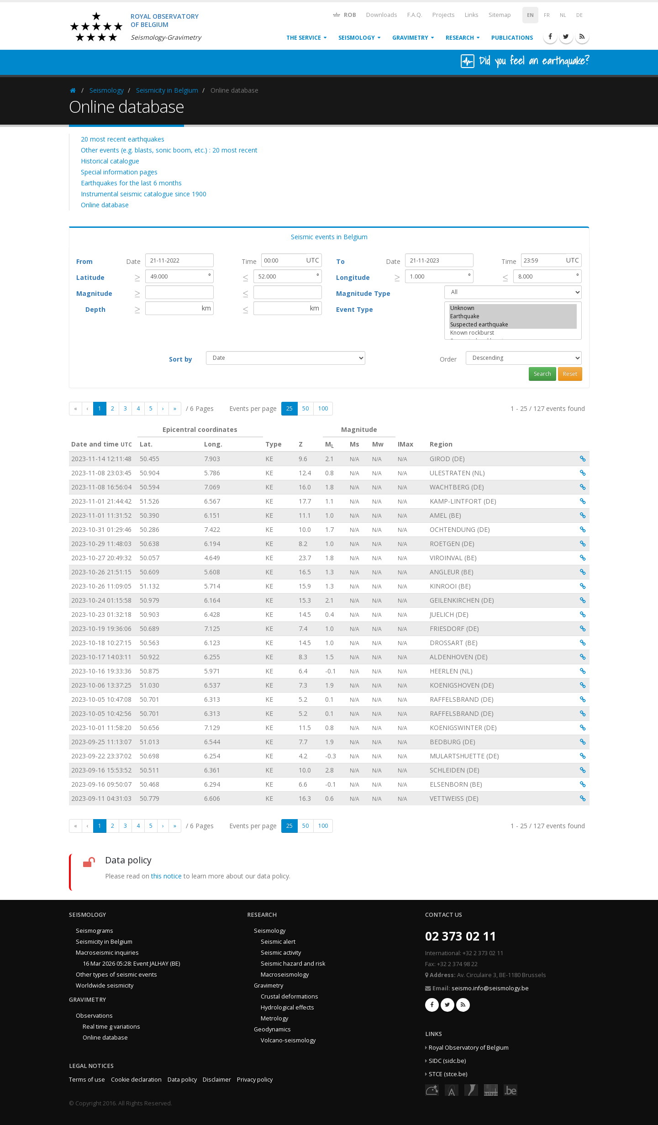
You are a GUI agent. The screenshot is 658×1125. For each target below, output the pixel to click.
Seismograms (94, 931)
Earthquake (513, 316)
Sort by (180, 359)
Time (249, 261)
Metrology (274, 1018)
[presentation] (137, 277)
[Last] (174, 408)
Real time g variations (111, 1026)
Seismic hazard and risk (293, 963)
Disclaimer (217, 1079)
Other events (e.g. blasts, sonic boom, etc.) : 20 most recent (169, 150)
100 (323, 408)
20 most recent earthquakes (122, 139)
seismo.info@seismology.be (490, 988)
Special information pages (119, 172)
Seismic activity (281, 953)
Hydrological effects (287, 1007)
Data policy (182, 1079)
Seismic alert (278, 942)
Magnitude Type (363, 293)
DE (579, 15)
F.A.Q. (414, 15)
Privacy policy (255, 1079)
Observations (94, 1016)
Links (472, 15)
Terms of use (87, 1079)
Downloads (381, 15)
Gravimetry (410, 38)
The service (303, 38)
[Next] (163, 408)
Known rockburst (513, 333)
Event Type (354, 309)
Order (448, 359)
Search (542, 374)
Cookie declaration (136, 1079)
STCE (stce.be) (448, 1074)
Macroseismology (285, 974)
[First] (75, 408)
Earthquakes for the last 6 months (131, 183)
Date (133, 261)
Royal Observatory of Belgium (469, 1047)
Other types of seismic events (116, 974)
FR (547, 15)
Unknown (513, 308)
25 (289, 408)
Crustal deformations (289, 996)
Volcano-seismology (288, 1040)
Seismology (356, 38)
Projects (443, 15)
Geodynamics (272, 1029)
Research (460, 38)
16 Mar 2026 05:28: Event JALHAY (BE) (131, 963)
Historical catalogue (110, 161)
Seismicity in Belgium (167, 90)
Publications (512, 38)
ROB (344, 14)
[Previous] (88, 408)
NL (563, 15)
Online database (105, 204)
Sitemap (500, 15)
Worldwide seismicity (104, 985)
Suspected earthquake (513, 325)
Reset (570, 374)
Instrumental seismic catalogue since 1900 (143, 193)
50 (305, 408)
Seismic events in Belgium (329, 236)
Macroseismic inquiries (107, 953)
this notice (166, 876)
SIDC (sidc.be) (447, 1061)
